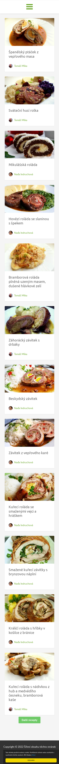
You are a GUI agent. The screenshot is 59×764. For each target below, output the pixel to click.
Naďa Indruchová (23, 174)
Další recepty (29, 720)
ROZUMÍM (31, 760)
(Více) (34, 755)
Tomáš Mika (20, 66)
